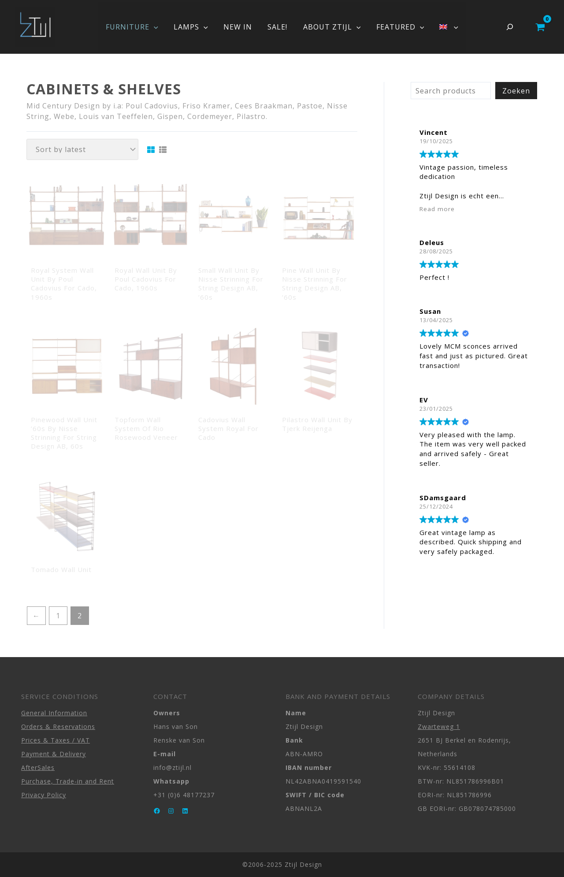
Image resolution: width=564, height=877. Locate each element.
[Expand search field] (510, 27)
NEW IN (239, 27)
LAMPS (194, 27)
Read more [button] (437, 209)
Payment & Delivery (53, 754)
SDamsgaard (442, 497)
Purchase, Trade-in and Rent (67, 781)
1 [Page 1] (58, 616)
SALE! (277, 27)
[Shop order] (82, 149)
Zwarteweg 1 (439, 726)
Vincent (433, 132)
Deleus (431, 242)
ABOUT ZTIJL (330, 27)
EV (423, 399)
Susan (430, 311)
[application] (158, 27)
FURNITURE (136, 27)
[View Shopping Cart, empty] (540, 27)
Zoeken (516, 91)
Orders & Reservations (58, 726)
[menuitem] (444, 27)
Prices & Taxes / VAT (55, 740)
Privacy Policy (43, 795)
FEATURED (397, 27)
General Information (54, 713)
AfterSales (38, 767)
